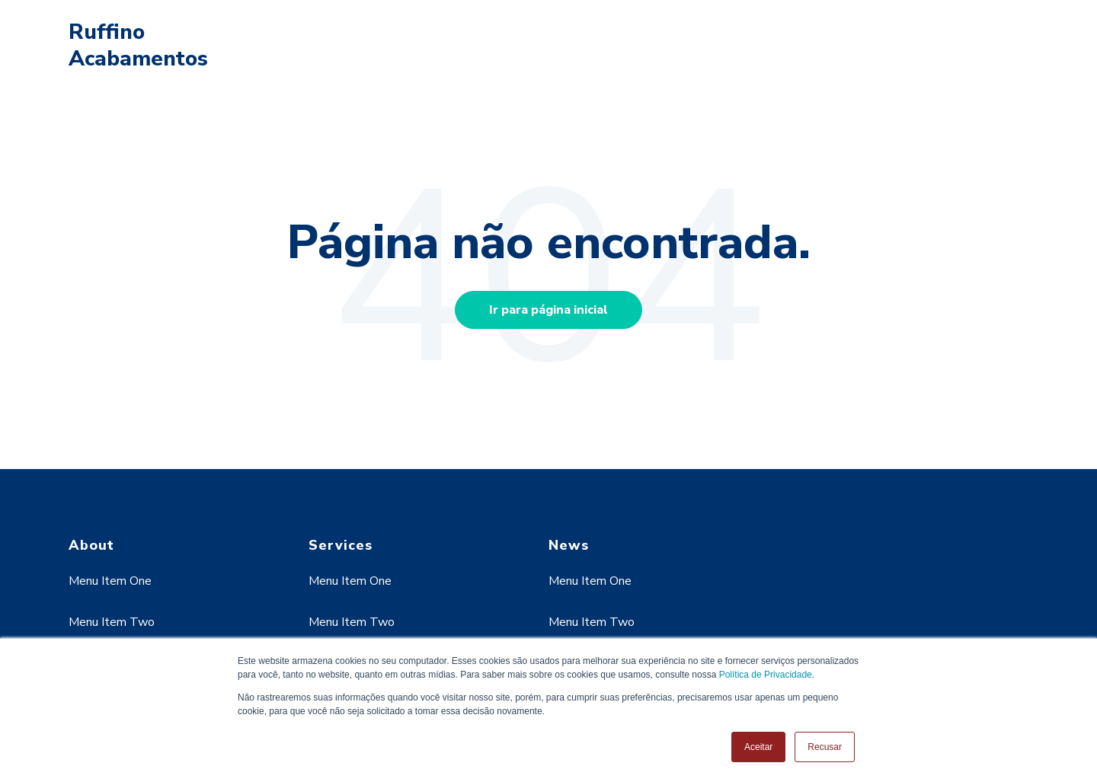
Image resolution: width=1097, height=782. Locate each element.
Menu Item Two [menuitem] (112, 622)
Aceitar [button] (758, 747)
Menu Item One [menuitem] (110, 581)
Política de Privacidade (765, 674)
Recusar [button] (825, 747)
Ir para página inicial (548, 310)
